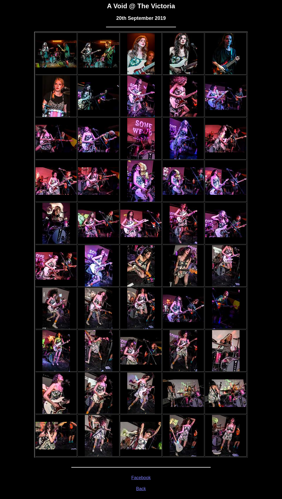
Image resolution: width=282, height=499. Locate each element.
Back (141, 488)
